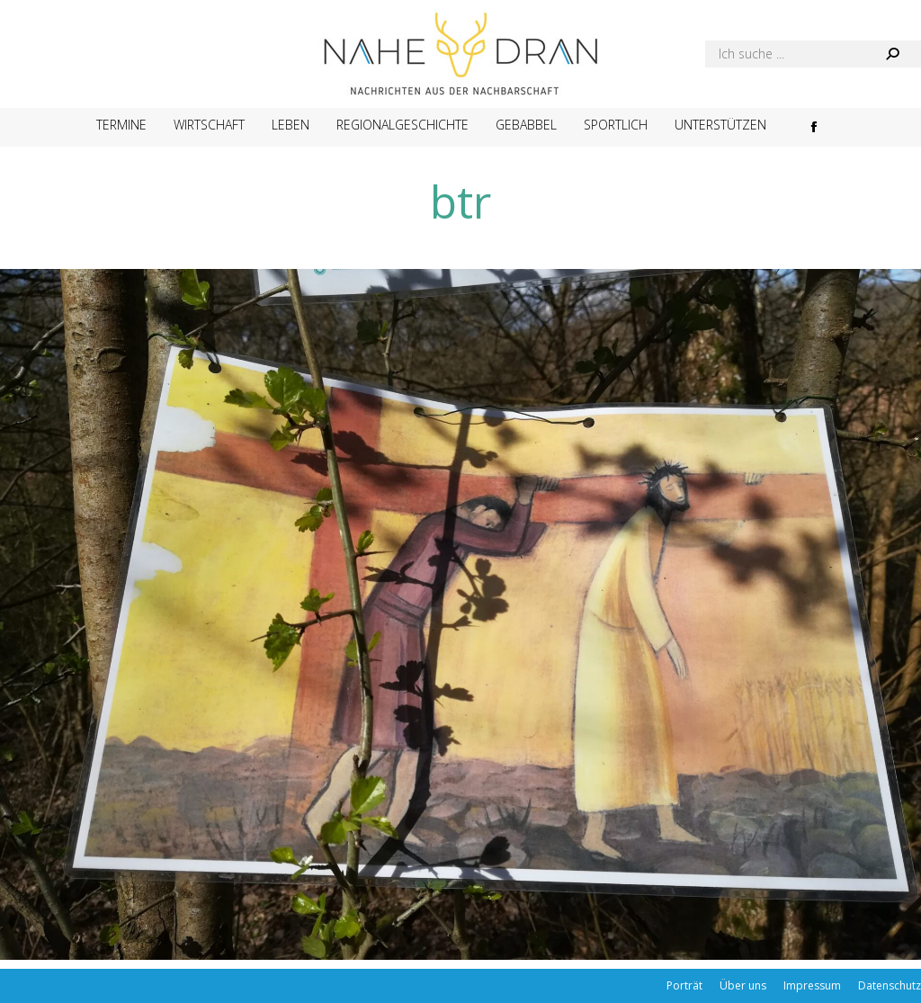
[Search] (813, 53)
